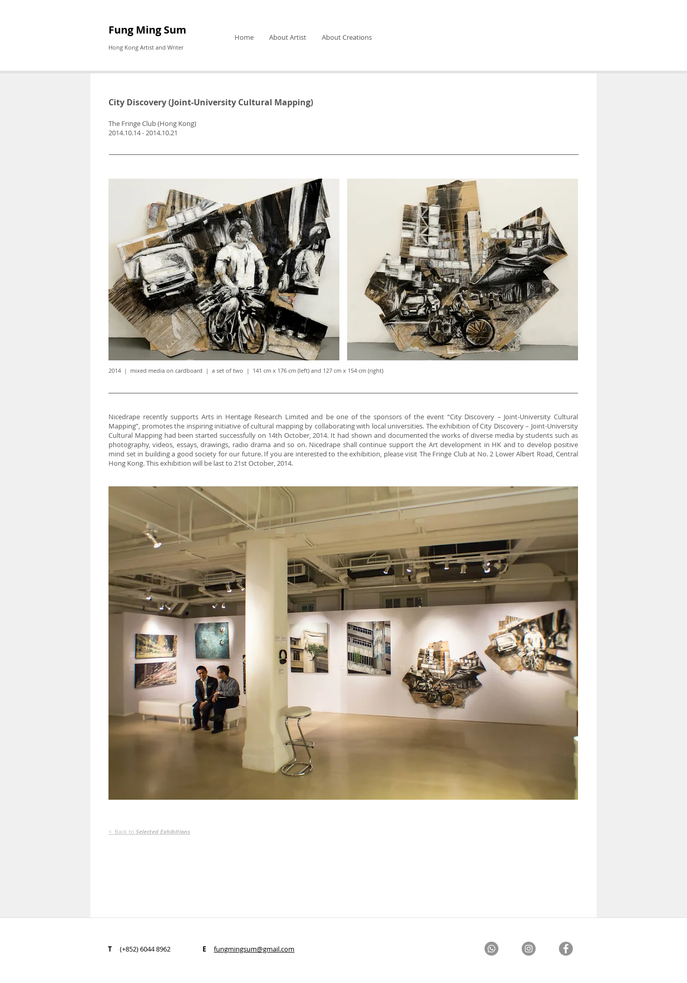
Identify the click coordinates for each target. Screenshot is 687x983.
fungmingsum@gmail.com (254, 949)
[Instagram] (529, 949)
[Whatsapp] (491, 949)
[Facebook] (566, 949)
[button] (287, 37)
